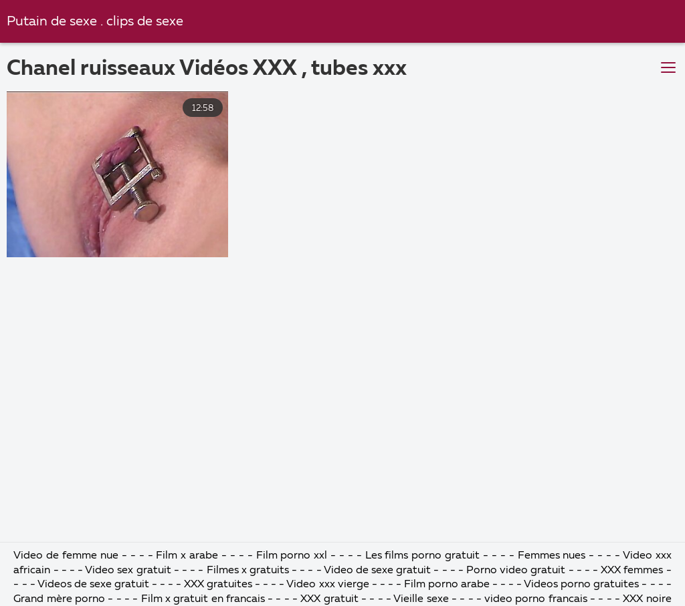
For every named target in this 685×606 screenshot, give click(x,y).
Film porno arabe (447, 584)
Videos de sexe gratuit (94, 584)
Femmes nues (552, 556)
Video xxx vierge (327, 584)
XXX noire (647, 599)
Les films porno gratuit (422, 556)
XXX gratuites (218, 584)
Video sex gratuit (128, 570)
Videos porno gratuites (581, 584)
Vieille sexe (420, 599)
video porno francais (535, 599)
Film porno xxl (293, 556)
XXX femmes (632, 570)
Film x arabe (187, 556)
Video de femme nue (65, 556)
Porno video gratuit (515, 570)
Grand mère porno (60, 599)
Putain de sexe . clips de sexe (95, 22)
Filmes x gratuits (248, 570)
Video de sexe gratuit (377, 570)
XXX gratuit (329, 599)
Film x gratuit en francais (203, 599)
